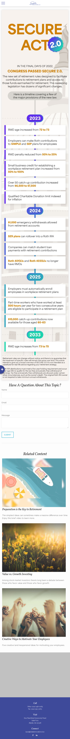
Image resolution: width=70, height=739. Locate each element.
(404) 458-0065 (37, 706)
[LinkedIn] (36, 735)
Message (6, 415)
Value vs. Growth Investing (17, 574)
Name (4, 390)
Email (4, 402)
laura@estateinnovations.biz (35, 732)
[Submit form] (8, 435)
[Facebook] (33, 735)
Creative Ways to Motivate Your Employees (26, 639)
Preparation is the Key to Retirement (22, 509)
